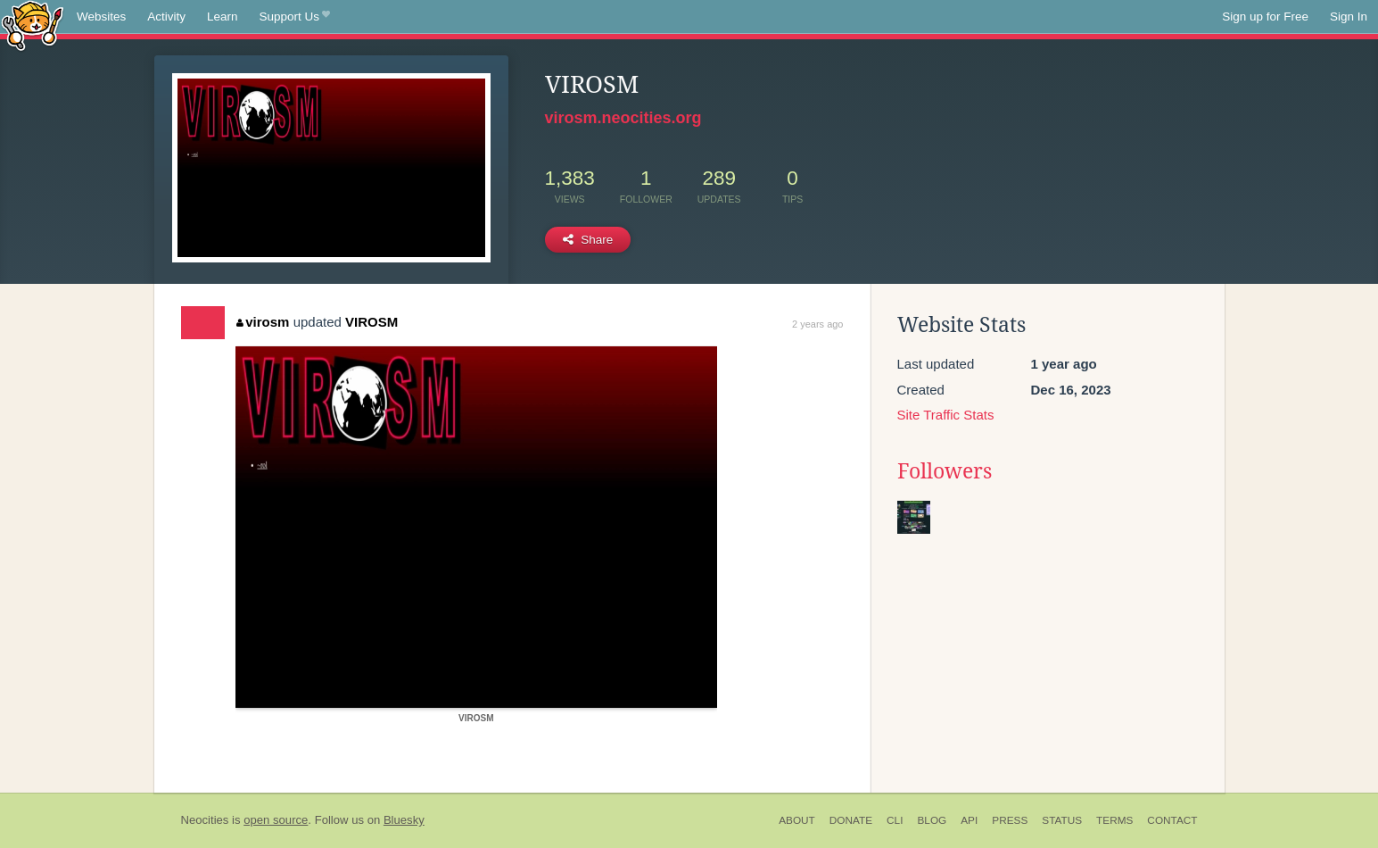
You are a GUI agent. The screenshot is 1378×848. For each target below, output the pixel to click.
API (969, 820)
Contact (1172, 820)
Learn (222, 16)
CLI (895, 820)
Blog (931, 820)
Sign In (1348, 16)
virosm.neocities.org (623, 118)
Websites (101, 16)
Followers (944, 471)
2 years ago (817, 324)
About (797, 820)
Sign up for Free (1265, 16)
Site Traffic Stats (945, 414)
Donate (850, 820)
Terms (1114, 820)
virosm (263, 321)
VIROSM (371, 321)
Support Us (295, 17)
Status (1062, 820)
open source (275, 820)
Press (1009, 820)
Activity (166, 16)
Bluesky (404, 820)
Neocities (205, 820)
